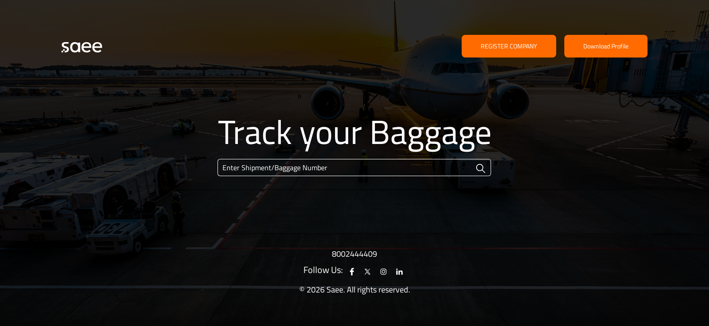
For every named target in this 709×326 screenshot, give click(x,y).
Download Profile (606, 46)
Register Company (509, 46)
